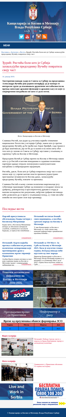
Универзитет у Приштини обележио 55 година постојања (48, 365)
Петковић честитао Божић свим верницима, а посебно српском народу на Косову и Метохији (48, 220)
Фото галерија (8, 361)
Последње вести (13, 209)
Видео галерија (9, 336)
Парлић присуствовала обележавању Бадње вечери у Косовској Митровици (17, 219)
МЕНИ (6, 45)
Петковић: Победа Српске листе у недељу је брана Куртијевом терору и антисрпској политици (48, 341)
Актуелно (14, 52)
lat (40, 31)
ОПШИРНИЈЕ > (27, 238)
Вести (22, 52)
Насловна (5, 52)
